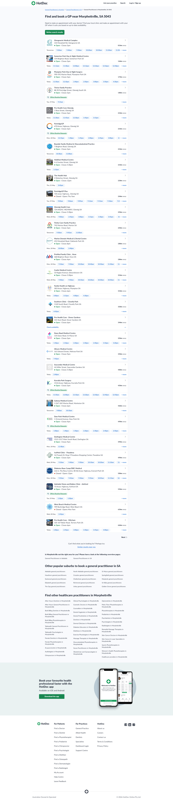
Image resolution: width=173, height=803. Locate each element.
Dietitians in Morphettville (82, 631)
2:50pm (86, 82)
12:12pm (86, 66)
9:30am (59, 232)
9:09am (80, 201)
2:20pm (76, 343)
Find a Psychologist (61, 750)
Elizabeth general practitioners (55, 583)
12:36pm (106, 66)
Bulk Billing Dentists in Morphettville (57, 611)
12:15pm (61, 138)
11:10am (111, 462)
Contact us (101, 737)
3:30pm (100, 217)
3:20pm (115, 343)
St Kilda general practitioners (111, 583)
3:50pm (105, 82)
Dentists (79, 737)
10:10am (81, 280)
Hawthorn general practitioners (55, 575)
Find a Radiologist (61, 768)
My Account (59, 772)
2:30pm (86, 343)
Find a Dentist (59, 733)
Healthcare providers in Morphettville (114, 657)
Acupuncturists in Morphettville (55, 648)
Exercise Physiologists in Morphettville (86, 635)
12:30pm (76, 118)
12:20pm (86, 395)
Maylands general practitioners (112, 579)
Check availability (86, 327)
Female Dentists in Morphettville (56, 638)
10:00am (61, 248)
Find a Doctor (59, 728)
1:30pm (71, 138)
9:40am (69, 50)
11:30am (119, 50)
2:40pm (76, 82)
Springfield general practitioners (112, 575)
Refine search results (54, 32)
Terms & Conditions (104, 742)
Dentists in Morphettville (81, 620)
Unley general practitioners (82, 586)
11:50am (56, 82)
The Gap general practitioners (55, 586)
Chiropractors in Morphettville (55, 655)
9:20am (59, 50)
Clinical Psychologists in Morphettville (86, 601)
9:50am (79, 50)
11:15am (111, 478)
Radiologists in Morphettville (111, 626)
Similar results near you (86, 547)
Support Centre (82, 750)
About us (100, 728)
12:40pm (106, 395)
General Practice (82, 728)
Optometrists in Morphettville (112, 601)
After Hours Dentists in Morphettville (57, 601)
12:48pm (116, 66)
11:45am (66, 118)
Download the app (52, 696)
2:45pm (100, 138)
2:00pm (91, 138)
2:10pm (66, 343)
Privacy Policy (102, 746)
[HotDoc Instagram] (134, 724)
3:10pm (105, 343)
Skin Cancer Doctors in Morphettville (114, 635)
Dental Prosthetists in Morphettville (85, 616)
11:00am (69, 154)
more (124, 50)
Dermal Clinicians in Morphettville (84, 623)
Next (123, 537)
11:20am (109, 50)
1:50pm (56, 343)
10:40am (91, 264)
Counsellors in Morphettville (82, 608)
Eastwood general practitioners (55, 579)
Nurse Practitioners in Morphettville (85, 648)
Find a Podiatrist (60, 742)
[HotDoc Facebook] (126, 724)
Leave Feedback (60, 781)
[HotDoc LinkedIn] (130, 724)
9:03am (60, 201)
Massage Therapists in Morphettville (85, 638)
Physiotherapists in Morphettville (113, 611)
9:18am (110, 201)
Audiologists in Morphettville (54, 652)
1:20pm (70, 498)
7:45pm (56, 359)
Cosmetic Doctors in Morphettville (85, 605)
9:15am (60, 102)
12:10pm (66, 82)
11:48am (66, 66)
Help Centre (58, 777)
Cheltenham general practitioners (84, 579)
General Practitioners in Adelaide (56, 558)
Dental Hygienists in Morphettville (84, 612)
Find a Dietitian (60, 755)
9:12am (90, 201)
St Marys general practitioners (112, 571)
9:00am (61, 217)
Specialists (80, 742)
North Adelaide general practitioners (85, 571)
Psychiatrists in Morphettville (111, 618)
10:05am (101, 478)
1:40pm (66, 431)
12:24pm (96, 66)
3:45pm (60, 185)
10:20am (89, 50)
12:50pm (116, 395)
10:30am (99, 50)
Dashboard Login (82, 746)
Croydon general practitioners (83, 575)
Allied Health (81, 733)
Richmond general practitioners (84, 583)
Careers (100, 733)
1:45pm (86, 118)
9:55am (91, 478)
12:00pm (76, 66)
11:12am (56, 66)
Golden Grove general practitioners (114, 586)
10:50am (101, 264)
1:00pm (56, 431)
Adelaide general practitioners (55, 571)
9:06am (70, 201)
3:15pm (96, 118)
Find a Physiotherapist (62, 737)
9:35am (61, 478)
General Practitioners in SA (74, 9)
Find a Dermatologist (62, 764)
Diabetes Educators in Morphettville (85, 627)
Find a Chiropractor (61, 746)
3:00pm (96, 82)
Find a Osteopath (61, 759)
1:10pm (60, 498)
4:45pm (56, 311)
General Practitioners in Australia (54, 9)
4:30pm (115, 82)
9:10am (61, 264)
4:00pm (76, 296)
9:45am (69, 232)
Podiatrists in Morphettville (111, 614)
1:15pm (56, 169)
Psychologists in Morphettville (112, 622)
